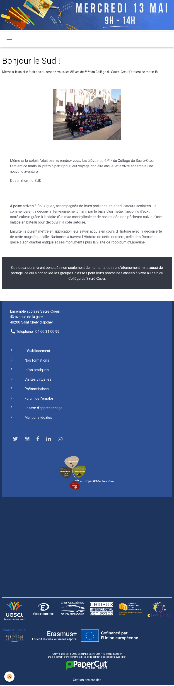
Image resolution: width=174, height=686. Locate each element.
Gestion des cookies (87, 680)
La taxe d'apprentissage (43, 408)
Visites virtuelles (37, 379)
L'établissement (37, 351)
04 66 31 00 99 (47, 331)
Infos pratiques (36, 370)
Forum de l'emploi (38, 398)
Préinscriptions (36, 389)
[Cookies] (10, 676)
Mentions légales (38, 417)
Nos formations (36, 360)
